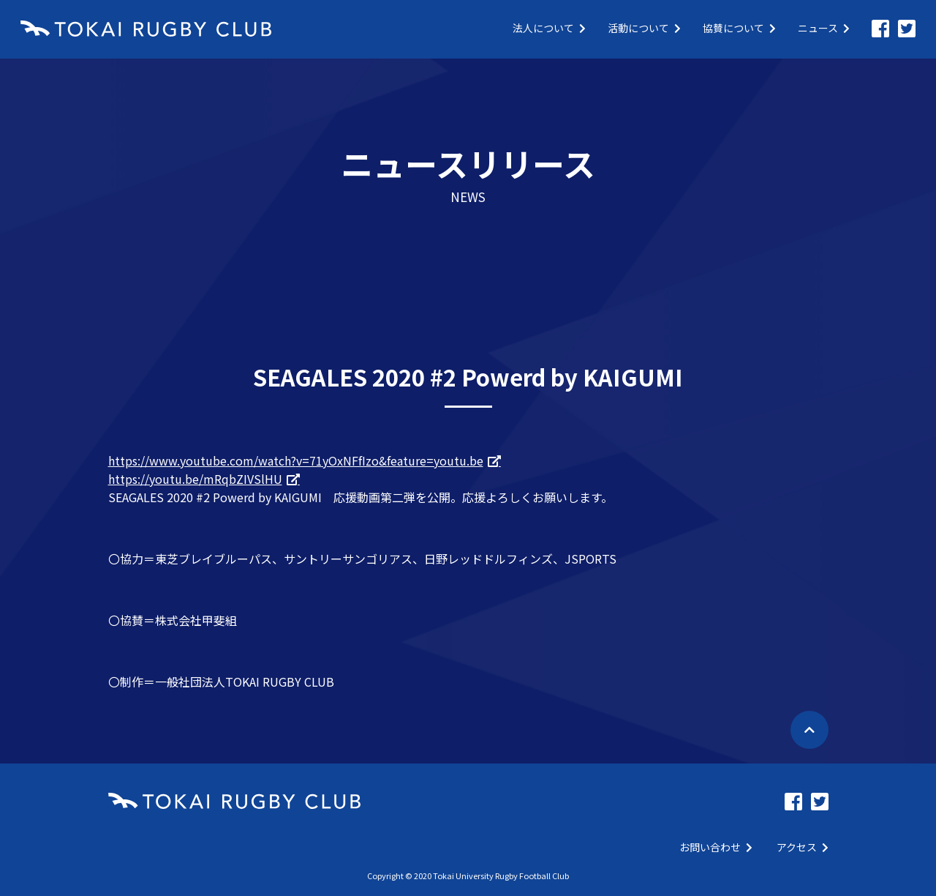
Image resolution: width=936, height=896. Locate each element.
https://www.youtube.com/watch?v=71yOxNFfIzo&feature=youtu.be (295, 460)
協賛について (739, 27)
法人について (549, 27)
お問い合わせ (715, 847)
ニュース (824, 27)
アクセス (803, 847)
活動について (644, 27)
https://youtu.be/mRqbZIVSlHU (195, 479)
